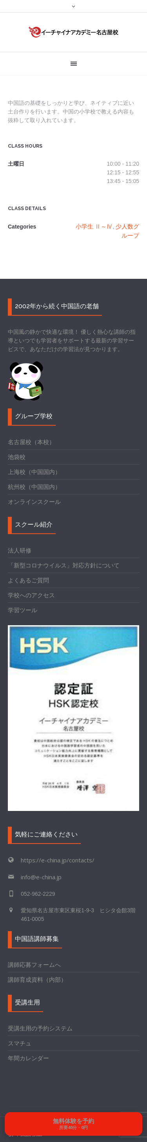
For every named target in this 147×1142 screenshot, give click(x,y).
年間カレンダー (28, 1058)
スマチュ (19, 1043)
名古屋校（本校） (31, 442)
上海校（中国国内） (34, 472)
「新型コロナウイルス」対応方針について (64, 565)
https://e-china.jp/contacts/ (57, 860)
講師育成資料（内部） (37, 979)
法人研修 (19, 550)
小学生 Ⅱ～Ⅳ (94, 226)
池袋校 (16, 457)
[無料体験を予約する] (73, 1124)
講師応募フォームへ (34, 964)
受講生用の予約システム (40, 1028)
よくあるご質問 (28, 580)
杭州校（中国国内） (34, 486)
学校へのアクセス (31, 595)
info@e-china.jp (41, 877)
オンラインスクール (34, 501)
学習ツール (22, 610)
